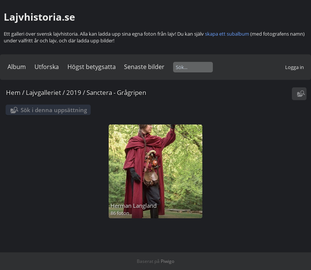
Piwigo (167, 261)
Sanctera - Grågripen (116, 92)
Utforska (46, 67)
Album (16, 67)
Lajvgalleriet (43, 92)
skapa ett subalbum (227, 33)
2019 (73, 92)
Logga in (294, 67)
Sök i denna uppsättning (54, 110)
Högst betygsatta (91, 67)
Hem (13, 92)
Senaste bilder (144, 67)
